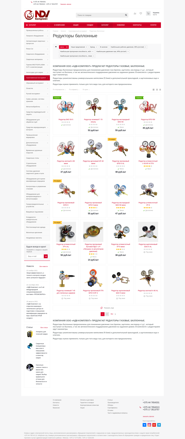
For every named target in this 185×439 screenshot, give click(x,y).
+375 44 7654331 (40, 2)
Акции (75, 25)
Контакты (137, 25)
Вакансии (56, 408)
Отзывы (110, 410)
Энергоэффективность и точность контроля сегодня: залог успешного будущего (36, 275)
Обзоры (110, 405)
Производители (113, 402)
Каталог (32, 25)
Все (112, 314)
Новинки (121, 25)
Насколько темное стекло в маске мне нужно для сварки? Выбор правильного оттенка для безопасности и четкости (41, 374)
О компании (59, 25)
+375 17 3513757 (52, 4)
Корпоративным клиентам (89, 405)
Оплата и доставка (87, 400)
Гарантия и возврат (87, 402)
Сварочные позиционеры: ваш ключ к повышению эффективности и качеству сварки (41, 351)
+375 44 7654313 (39, 4)
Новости (56, 405)
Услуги (153, 25)
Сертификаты (112, 408)
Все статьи (44, 327)
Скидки (90, 25)
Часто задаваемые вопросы (118, 413)
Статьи (110, 400)
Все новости (44, 266)
